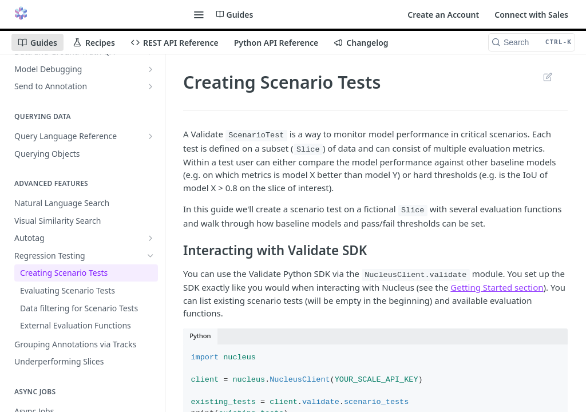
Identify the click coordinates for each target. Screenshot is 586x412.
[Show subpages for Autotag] (150, 238)
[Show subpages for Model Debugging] (150, 69)
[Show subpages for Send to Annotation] (150, 86)
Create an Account (443, 14)
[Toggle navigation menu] (198, 14)
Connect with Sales (531, 14)
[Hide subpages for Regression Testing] (150, 255)
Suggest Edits (547, 76)
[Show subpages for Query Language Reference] (150, 136)
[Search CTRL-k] (532, 42)
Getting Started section (496, 287)
